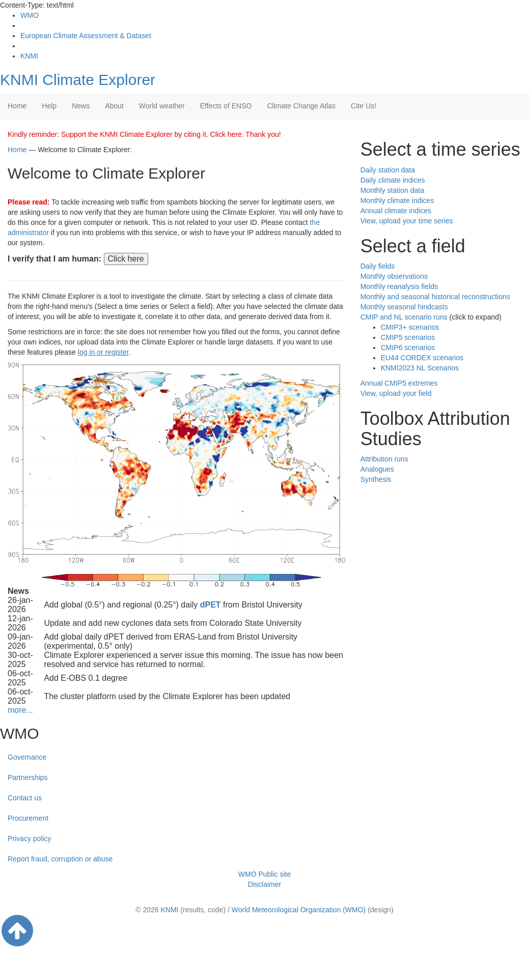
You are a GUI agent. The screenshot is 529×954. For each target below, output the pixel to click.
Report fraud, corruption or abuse (60, 859)
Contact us (25, 798)
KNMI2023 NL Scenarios (420, 368)
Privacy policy (29, 838)
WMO (29, 15)
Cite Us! (363, 106)
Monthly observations (394, 276)
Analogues (377, 469)
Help (49, 106)
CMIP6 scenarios (408, 347)
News (81, 106)
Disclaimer (264, 884)
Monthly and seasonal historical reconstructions (435, 297)
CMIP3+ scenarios (410, 327)
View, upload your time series (406, 221)
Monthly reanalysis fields (399, 286)
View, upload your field (396, 393)
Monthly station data (392, 190)
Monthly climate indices (397, 200)
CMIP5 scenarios (408, 337)
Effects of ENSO (226, 106)
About (114, 106)
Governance (27, 757)
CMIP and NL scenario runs (404, 317)
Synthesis (376, 479)
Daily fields (377, 266)
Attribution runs (384, 459)
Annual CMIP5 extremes (399, 383)
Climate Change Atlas (301, 106)
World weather (162, 106)
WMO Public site (264, 874)
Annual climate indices (395, 211)
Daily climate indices (392, 180)
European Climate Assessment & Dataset (85, 36)
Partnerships (28, 777)
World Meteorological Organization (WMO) (299, 910)
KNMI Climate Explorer (77, 79)
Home (17, 106)
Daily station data (387, 170)
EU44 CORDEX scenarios (422, 358)
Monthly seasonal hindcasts (404, 307)
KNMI (29, 56)
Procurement (28, 818)
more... (20, 710)
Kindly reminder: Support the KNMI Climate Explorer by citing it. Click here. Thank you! (144, 134)
